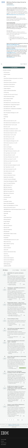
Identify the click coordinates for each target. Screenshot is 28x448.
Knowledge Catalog (12, 368)
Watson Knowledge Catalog (15, 315)
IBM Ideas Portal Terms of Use (14, 425)
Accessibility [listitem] (3, 444)
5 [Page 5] (13, 419)
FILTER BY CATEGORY (6, 70)
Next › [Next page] (18, 419)
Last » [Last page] (22, 419)
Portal (13, 416)
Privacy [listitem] (2, 441)
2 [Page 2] (7, 419)
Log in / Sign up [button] (23, 63)
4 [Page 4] (11, 419)
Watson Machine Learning (13, 400)
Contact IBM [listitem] (3, 439)
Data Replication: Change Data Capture (13, 383)
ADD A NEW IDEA (13, 67)
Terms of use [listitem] (3, 442)
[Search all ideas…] (8, 64)
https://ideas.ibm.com (21, 14)
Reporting (14, 284)
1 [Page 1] (5, 419)
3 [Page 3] (9, 419)
